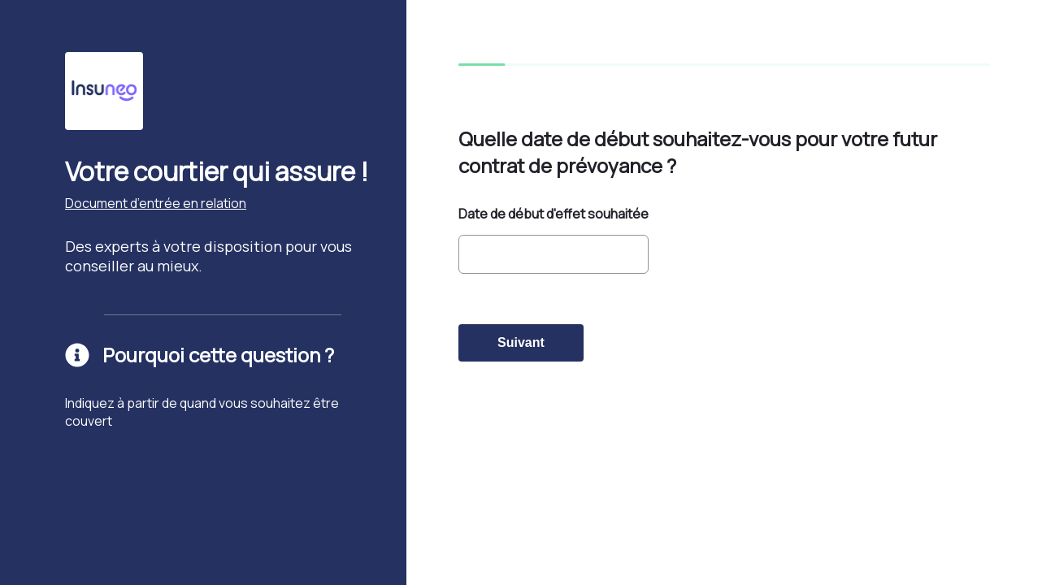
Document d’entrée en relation (155, 203)
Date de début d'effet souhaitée (553, 214)
